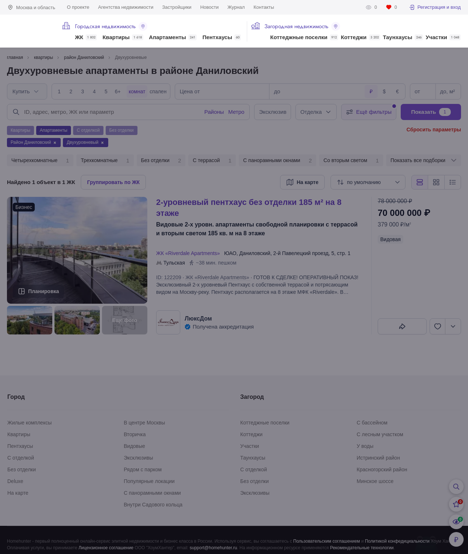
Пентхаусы (222, 37)
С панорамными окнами (277, 160)
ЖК (86, 37)
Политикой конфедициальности (397, 541)
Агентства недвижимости (125, 7)
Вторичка (135, 434)
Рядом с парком (143, 469)
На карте (18, 493)
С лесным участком (380, 434)
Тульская (174, 263)
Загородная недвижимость (302, 26)
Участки (443, 37)
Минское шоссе (375, 481)
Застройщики (176, 7)
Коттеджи (360, 37)
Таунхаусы (403, 37)
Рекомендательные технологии (362, 547)
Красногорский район (382, 469)
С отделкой (20, 458)
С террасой (212, 160)
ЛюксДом (198, 318)
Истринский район (378, 458)
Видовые (134, 446)
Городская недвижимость (111, 26)
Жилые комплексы (29, 423)
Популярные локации (149, 481)
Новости (209, 7)
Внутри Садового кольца (153, 505)
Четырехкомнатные (40, 160)
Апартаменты (173, 37)
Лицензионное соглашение (106, 547)
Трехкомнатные (105, 160)
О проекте (78, 7)
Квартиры (122, 37)
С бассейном (372, 423)
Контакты (263, 7)
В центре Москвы (144, 423)
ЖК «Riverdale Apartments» (189, 253)
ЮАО (230, 253)
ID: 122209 (168, 277)
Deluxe (15, 481)
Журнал (236, 7)
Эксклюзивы (138, 458)
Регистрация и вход (435, 7)
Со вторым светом (351, 160)
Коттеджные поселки (304, 37)
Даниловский (254, 253)
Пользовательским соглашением (326, 541)
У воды (365, 446)
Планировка (43, 291)
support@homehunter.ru (213, 547)
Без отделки (161, 160)
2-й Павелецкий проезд (300, 253)
